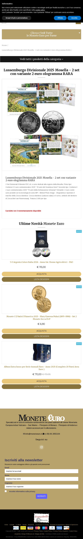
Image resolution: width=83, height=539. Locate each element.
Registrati (31, 524)
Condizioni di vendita (42, 524)
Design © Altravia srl (28, 534)
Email (7, 468)
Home (6, 524)
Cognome (8, 483)
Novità (24, 524)
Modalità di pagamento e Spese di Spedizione (64, 524)
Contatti (11, 524)
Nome (7, 475)
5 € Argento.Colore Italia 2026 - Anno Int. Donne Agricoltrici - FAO (41, 262)
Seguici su (42, 439)
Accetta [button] (74, 18)
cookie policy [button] (40, 10)
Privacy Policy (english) (60, 531)
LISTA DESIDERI (41, 279)
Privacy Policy (38, 531)
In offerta (18, 524)
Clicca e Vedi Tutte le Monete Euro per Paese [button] (42, 34)
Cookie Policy (48, 531)
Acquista (41, 274)
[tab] (41, 34)
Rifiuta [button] (60, 18)
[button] (41, 59)
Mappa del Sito (39, 534)
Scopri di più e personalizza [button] (16, 18)
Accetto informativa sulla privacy (20, 491)
